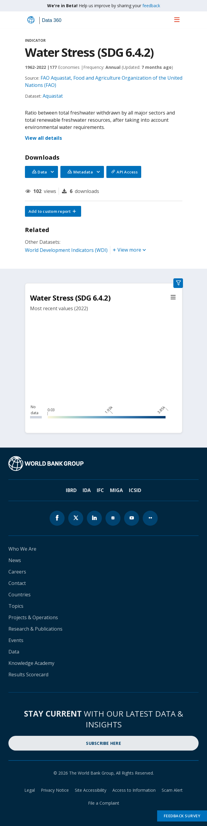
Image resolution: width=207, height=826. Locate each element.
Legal (29, 790)
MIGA (116, 490)
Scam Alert (172, 790)
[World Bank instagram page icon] (113, 518)
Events (15, 640)
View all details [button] (43, 138)
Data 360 (52, 20)
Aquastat (53, 96)
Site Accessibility (90, 790)
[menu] (177, 19)
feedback (151, 5)
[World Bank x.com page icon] (76, 518)
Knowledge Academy (31, 663)
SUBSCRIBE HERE (103, 743)
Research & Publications (35, 629)
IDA (87, 490)
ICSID (135, 490)
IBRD (71, 490)
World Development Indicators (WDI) (66, 250)
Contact (17, 583)
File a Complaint (103, 803)
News (14, 560)
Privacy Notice (55, 790)
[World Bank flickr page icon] (150, 518)
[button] (53, 211)
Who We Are (22, 549)
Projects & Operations (33, 617)
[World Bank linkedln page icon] (94, 518)
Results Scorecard (28, 674)
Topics (15, 606)
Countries (19, 594)
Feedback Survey (182, 815)
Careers (17, 571)
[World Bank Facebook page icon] (57, 518)
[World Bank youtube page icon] (132, 518)
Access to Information (134, 790)
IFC (100, 490)
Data (13, 651)
